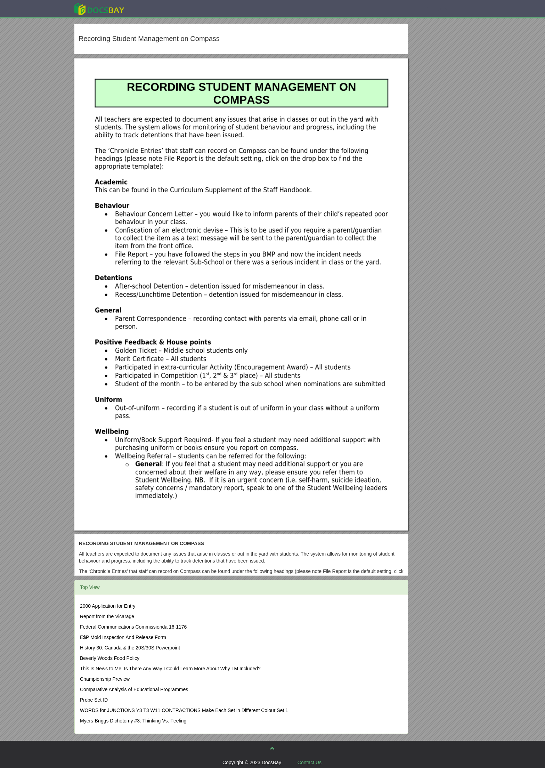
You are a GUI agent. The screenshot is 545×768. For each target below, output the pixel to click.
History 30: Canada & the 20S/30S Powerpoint (130, 647)
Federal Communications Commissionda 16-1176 (133, 627)
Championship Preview (105, 679)
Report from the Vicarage (107, 616)
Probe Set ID (94, 700)
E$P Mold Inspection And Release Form (123, 637)
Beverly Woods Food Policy (109, 658)
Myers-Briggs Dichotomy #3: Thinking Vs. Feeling (133, 720)
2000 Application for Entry (108, 606)
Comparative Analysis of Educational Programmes (134, 689)
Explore (151, 8)
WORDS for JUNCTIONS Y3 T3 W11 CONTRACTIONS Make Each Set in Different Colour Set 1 (184, 710)
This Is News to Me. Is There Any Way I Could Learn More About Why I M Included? (170, 668)
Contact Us (310, 762)
